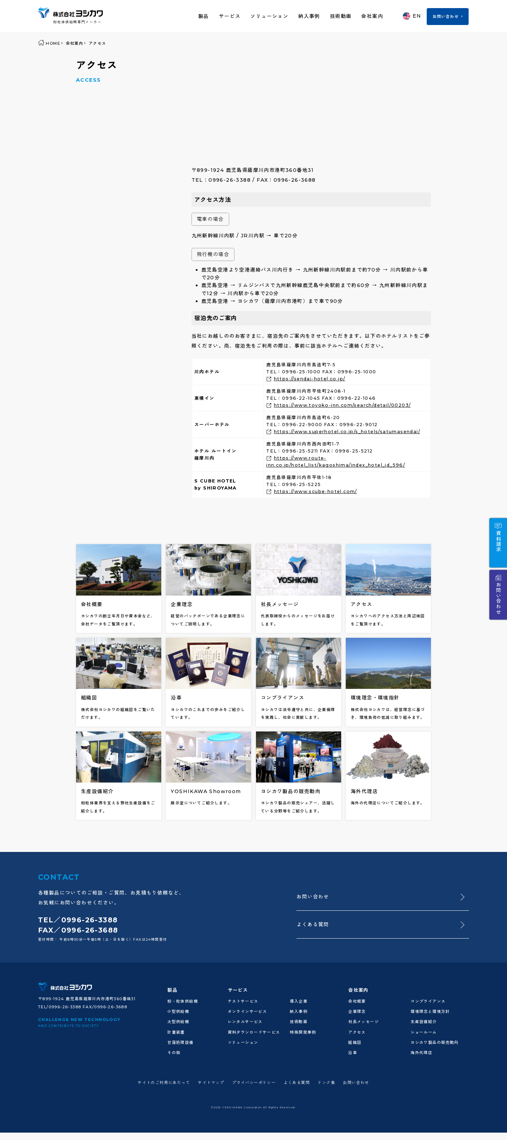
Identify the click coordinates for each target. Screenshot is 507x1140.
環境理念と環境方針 (430, 1011)
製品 (203, 16)
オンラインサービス (247, 1011)
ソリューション (269, 16)
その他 (173, 1052)
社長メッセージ (363, 1021)
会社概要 (357, 1001)
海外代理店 (421, 1052)
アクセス (357, 1032)
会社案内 (372, 16)
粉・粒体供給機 (182, 1001)
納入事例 (309, 16)
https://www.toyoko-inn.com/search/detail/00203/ (342, 405)
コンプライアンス (428, 1001)
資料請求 (498, 541)
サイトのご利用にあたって (164, 1082)
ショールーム (424, 1032)
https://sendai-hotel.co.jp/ (309, 378)
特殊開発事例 (303, 1032)
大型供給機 (178, 1021)
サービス (230, 16)
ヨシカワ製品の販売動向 (434, 1042)
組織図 (354, 1042)
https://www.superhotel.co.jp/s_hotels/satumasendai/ (347, 431)
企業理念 (357, 1011)
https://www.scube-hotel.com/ (315, 491)
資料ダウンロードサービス (254, 1032)
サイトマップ (211, 1082)
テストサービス (243, 1001)
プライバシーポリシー (254, 1082)
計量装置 (176, 1032)
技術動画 (341, 16)
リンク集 (326, 1082)
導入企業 (298, 1001)
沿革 (352, 1052)
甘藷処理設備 (180, 1042)
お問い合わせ (446, 16)
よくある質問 (312, 924)
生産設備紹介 (424, 1021)
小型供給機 (178, 1011)
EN (412, 16)
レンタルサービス (245, 1021)
